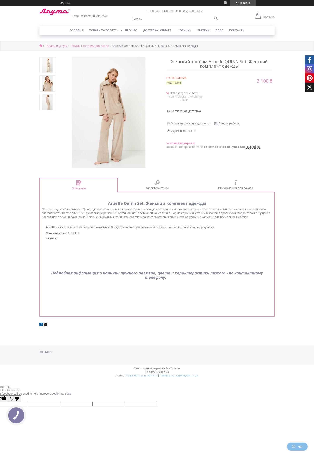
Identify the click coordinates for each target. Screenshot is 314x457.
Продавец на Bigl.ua (157, 372)
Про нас (131, 30)
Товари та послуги (103, 30)
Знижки (203, 30)
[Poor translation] (14, 398)
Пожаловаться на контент (141, 375)
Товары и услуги (56, 46)
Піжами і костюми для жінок (89, 46)
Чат (297, 446)
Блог (219, 30)
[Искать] (216, 18)
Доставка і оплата (157, 30)
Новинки (184, 30)
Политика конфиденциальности (179, 375)
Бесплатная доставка (186, 111)
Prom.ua (175, 368)
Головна (76, 30)
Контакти (236, 30)
